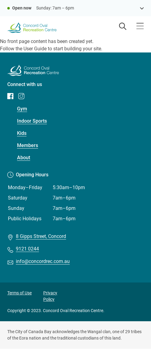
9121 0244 (27, 249)
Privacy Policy (50, 296)
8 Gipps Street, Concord (41, 236)
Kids (21, 133)
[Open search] (123, 26)
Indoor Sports (32, 121)
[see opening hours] (142, 8)
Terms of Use (19, 292)
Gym (22, 109)
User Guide (35, 49)
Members (27, 145)
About (23, 157)
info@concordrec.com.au (43, 261)
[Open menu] (140, 27)
